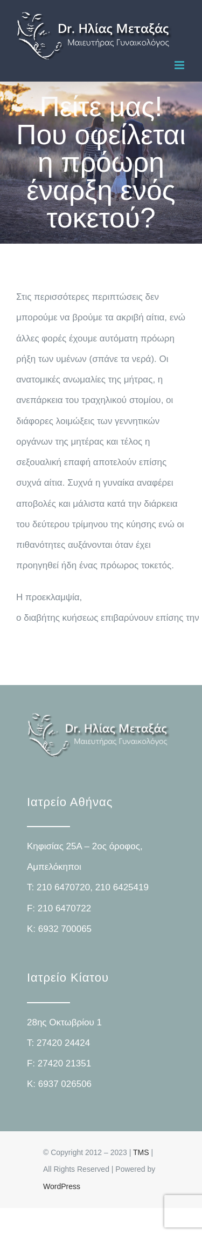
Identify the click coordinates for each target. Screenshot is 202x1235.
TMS (141, 1152)
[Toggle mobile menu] (180, 65)
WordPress (61, 1186)
